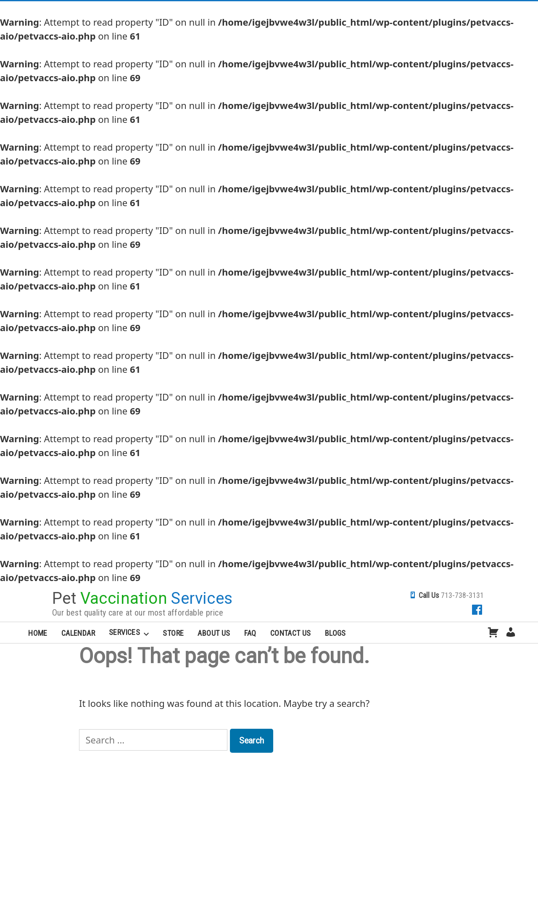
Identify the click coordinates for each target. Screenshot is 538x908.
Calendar (78, 633)
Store (173, 633)
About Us (214, 633)
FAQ (250, 633)
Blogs (335, 633)
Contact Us (290, 633)
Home (37, 633)
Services (124, 632)
